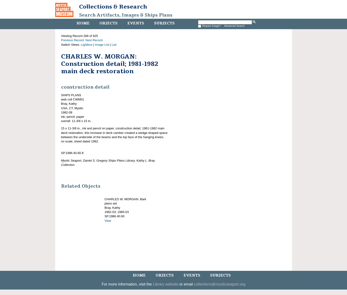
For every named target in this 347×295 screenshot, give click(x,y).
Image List (102, 44)
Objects (108, 23)
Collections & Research (113, 6)
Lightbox (86, 44)
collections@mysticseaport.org (219, 284)
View (107, 220)
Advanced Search (234, 25)
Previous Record (72, 40)
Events (135, 23)
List (114, 44)
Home (83, 23)
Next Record (94, 40)
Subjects (164, 23)
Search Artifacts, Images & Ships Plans (125, 15)
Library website (165, 284)
